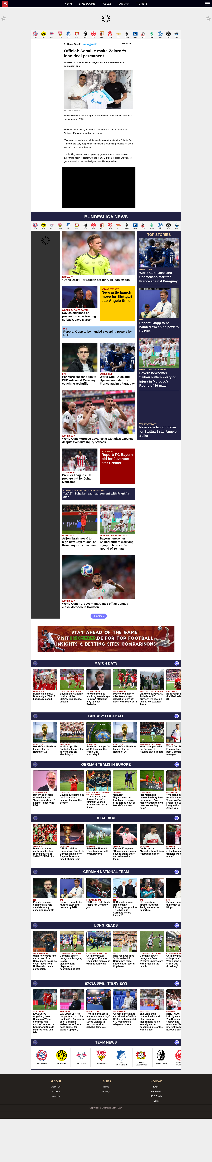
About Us (56, 1130)
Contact (56, 1134)
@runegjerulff (89, 87)
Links (156, 1144)
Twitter (156, 1130)
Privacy (106, 1134)
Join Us (56, 1139)
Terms (106, 1130)
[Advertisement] (106, 50)
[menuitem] (31, 4)
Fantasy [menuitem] (124, 3)
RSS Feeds (156, 1139)
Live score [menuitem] (87, 3)
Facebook (156, 1134)
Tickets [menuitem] (141, 3)
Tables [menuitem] (106, 3)
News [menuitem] (69, 3)
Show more (99, 659)
